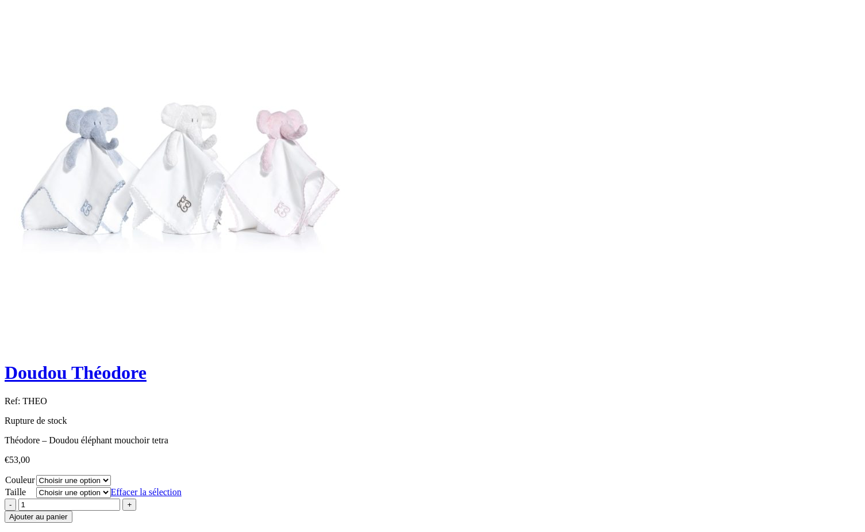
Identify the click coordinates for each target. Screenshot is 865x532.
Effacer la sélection (146, 492)
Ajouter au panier (38, 516)
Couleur (20, 480)
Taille (15, 492)
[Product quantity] (69, 505)
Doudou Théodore (76, 372)
